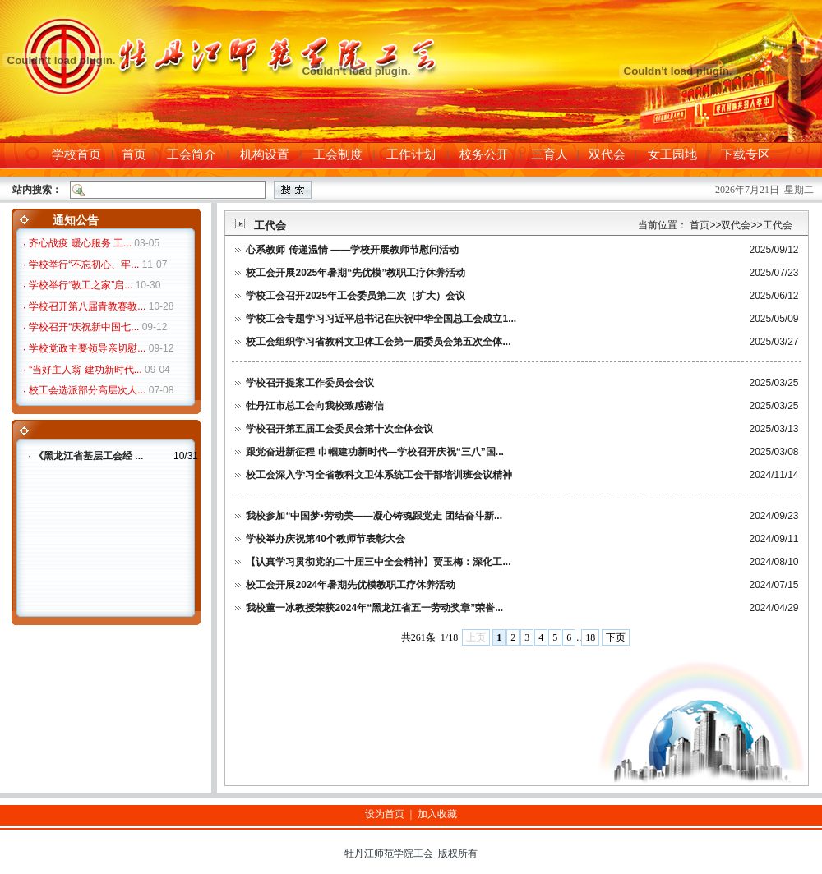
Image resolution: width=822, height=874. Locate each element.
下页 (616, 637)
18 (590, 637)
